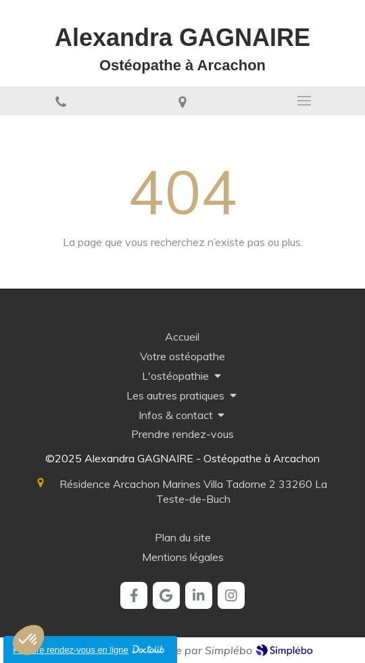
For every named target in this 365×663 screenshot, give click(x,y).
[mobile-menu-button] (304, 100)
